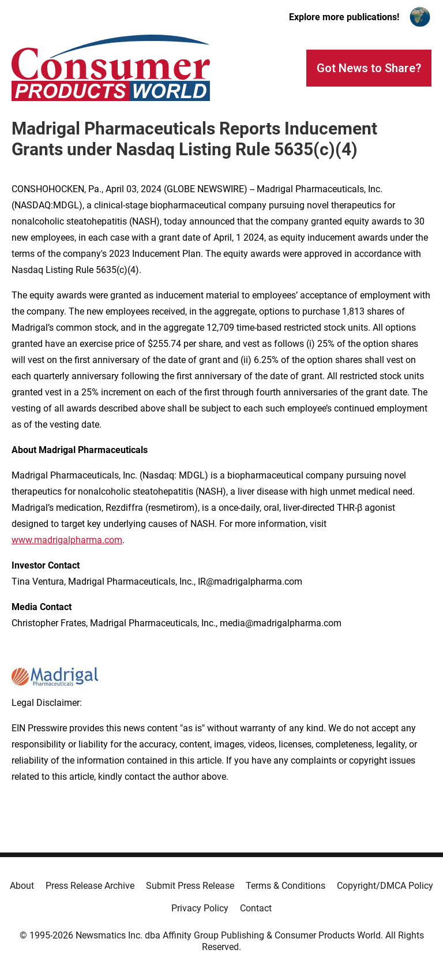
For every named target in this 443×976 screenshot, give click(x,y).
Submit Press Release (190, 885)
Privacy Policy (199, 908)
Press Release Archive (90, 885)
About (22, 885)
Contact (256, 908)
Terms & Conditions (285, 885)
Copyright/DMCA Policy (385, 885)
